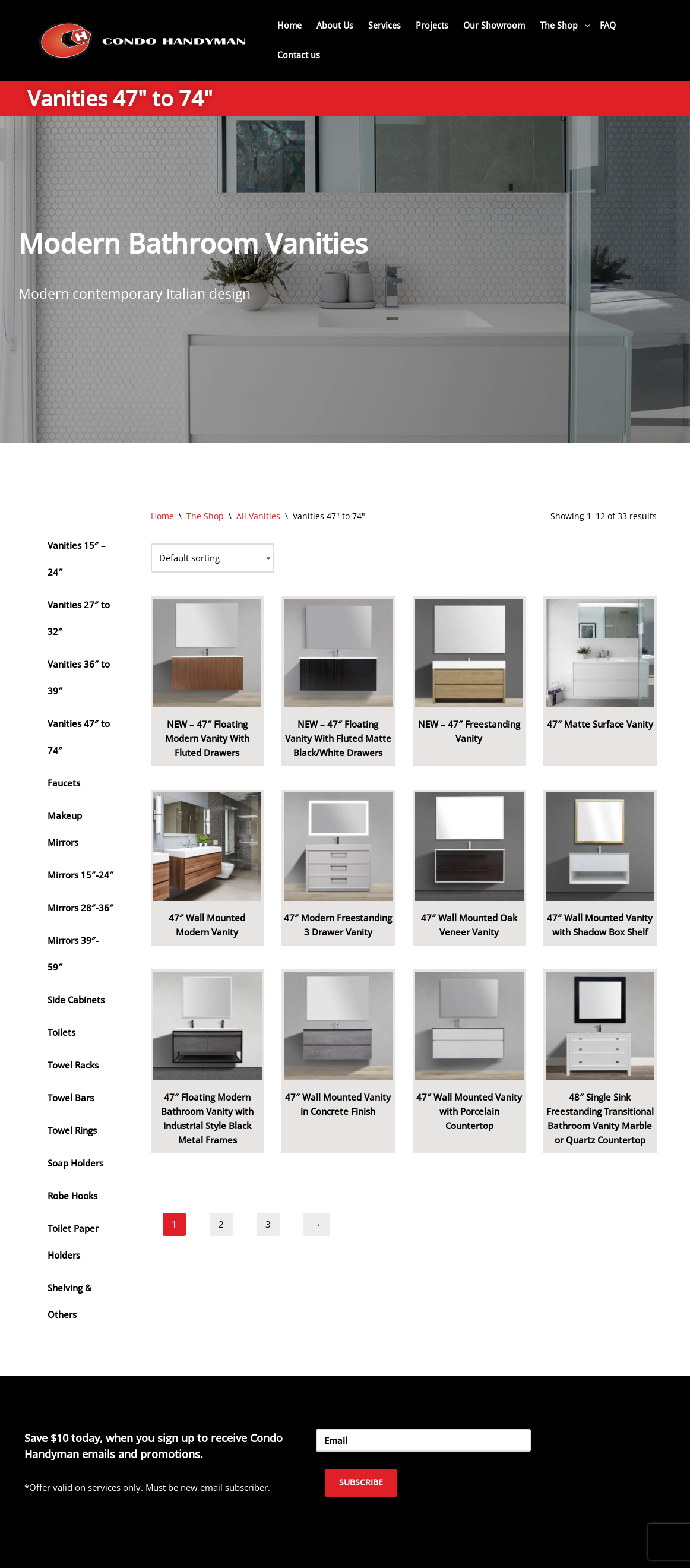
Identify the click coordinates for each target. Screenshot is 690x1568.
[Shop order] (212, 558)
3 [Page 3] (268, 1224)
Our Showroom (494, 25)
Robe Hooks (72, 1196)
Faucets (64, 783)
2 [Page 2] (221, 1224)
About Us (334, 25)
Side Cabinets (76, 1000)
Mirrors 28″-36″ (80, 907)
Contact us (298, 55)
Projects (432, 25)
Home (289, 25)
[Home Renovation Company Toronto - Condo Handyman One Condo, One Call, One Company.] (142, 40)
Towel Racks (73, 1065)
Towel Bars (71, 1098)
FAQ (608, 25)
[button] (587, 26)
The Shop (205, 515)
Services (384, 25)
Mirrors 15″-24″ (80, 875)
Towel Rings (72, 1130)
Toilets (61, 1032)
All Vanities (258, 515)
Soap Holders (75, 1163)
